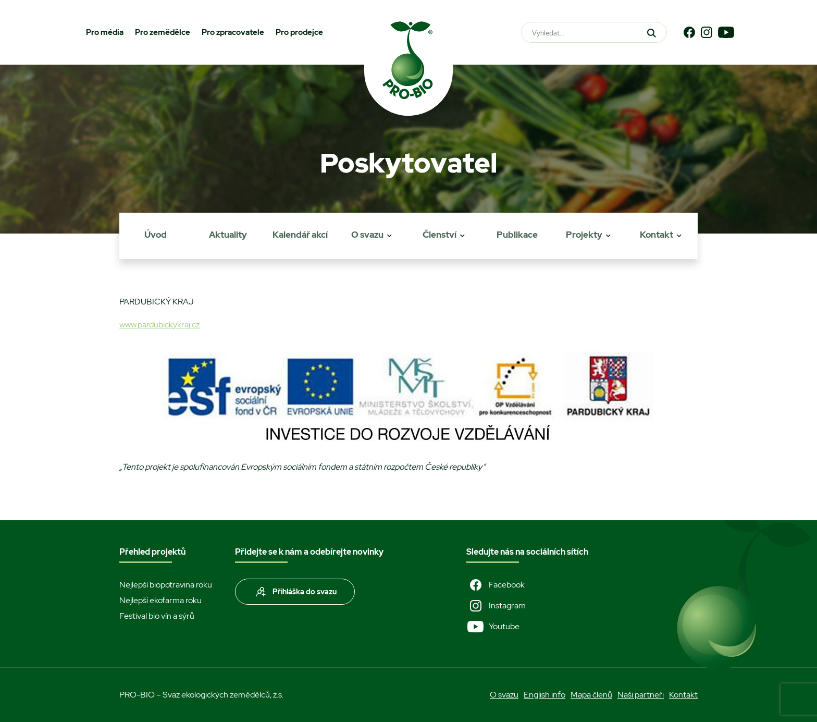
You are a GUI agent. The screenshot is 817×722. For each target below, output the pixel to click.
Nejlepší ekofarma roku (160, 600)
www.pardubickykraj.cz (159, 324)
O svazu (367, 234)
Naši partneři (640, 694)
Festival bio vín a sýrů (156, 615)
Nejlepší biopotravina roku (165, 584)
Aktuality (228, 234)
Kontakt (656, 234)
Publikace (517, 234)
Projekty (584, 234)
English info (544, 694)
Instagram (496, 605)
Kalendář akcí (300, 234)
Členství (439, 234)
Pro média (104, 32)
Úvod (155, 234)
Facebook (495, 585)
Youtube (492, 626)
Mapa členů (591, 694)
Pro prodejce (299, 32)
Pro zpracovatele (233, 32)
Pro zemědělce (162, 32)
